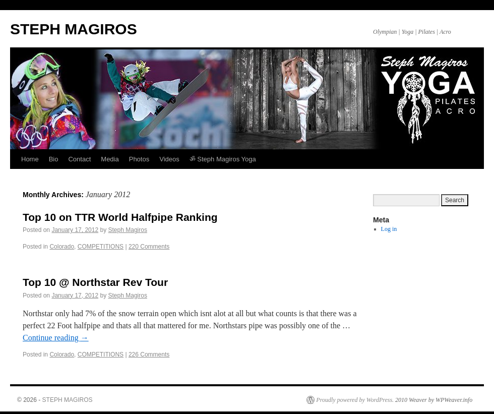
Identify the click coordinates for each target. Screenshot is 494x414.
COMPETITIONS (101, 246)
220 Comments (149, 246)
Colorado (61, 246)
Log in (389, 228)
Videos (169, 159)
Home (30, 159)
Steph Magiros (127, 229)
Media (109, 159)
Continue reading (56, 337)
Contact (79, 159)
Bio (53, 159)
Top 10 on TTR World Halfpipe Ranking (120, 217)
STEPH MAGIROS (73, 29)
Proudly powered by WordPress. (355, 399)
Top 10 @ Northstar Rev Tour (95, 282)
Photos (139, 159)
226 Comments (149, 354)
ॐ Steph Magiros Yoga (223, 159)
